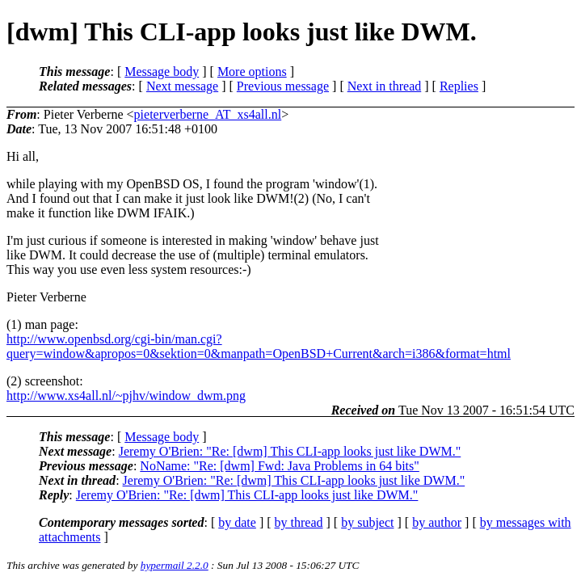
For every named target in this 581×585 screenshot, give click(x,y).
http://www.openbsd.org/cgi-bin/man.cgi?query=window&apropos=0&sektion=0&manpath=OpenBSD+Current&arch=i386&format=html (258, 346)
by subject (367, 522)
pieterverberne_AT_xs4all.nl (208, 114)
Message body (161, 71)
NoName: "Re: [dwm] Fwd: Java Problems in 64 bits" (279, 466)
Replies (459, 86)
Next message (182, 86)
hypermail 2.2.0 (174, 565)
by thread (299, 522)
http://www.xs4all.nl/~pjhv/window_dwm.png (126, 395)
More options (252, 71)
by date (237, 522)
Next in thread (384, 86)
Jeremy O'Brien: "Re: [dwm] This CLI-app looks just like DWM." (290, 451)
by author (436, 522)
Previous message (283, 86)
